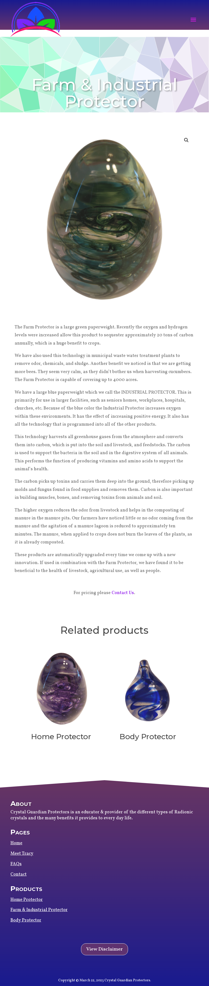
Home (16, 843)
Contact (18, 874)
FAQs (16, 864)
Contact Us (123, 593)
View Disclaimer (104, 949)
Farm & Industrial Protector (39, 910)
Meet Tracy (21, 854)
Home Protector (26, 900)
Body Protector (25, 920)
